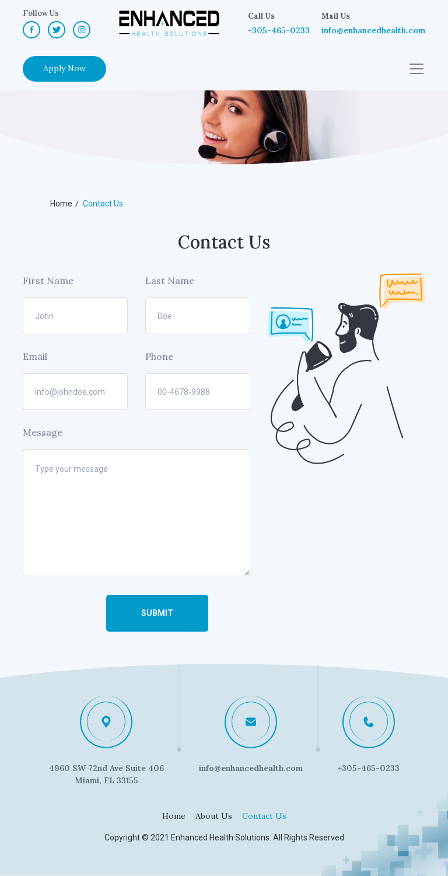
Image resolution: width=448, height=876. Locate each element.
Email (35, 356)
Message (42, 432)
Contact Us (264, 816)
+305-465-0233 (279, 30)
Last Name (169, 280)
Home (174, 816)
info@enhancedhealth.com (373, 30)
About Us (213, 816)
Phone (159, 356)
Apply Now (64, 68)
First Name (48, 280)
